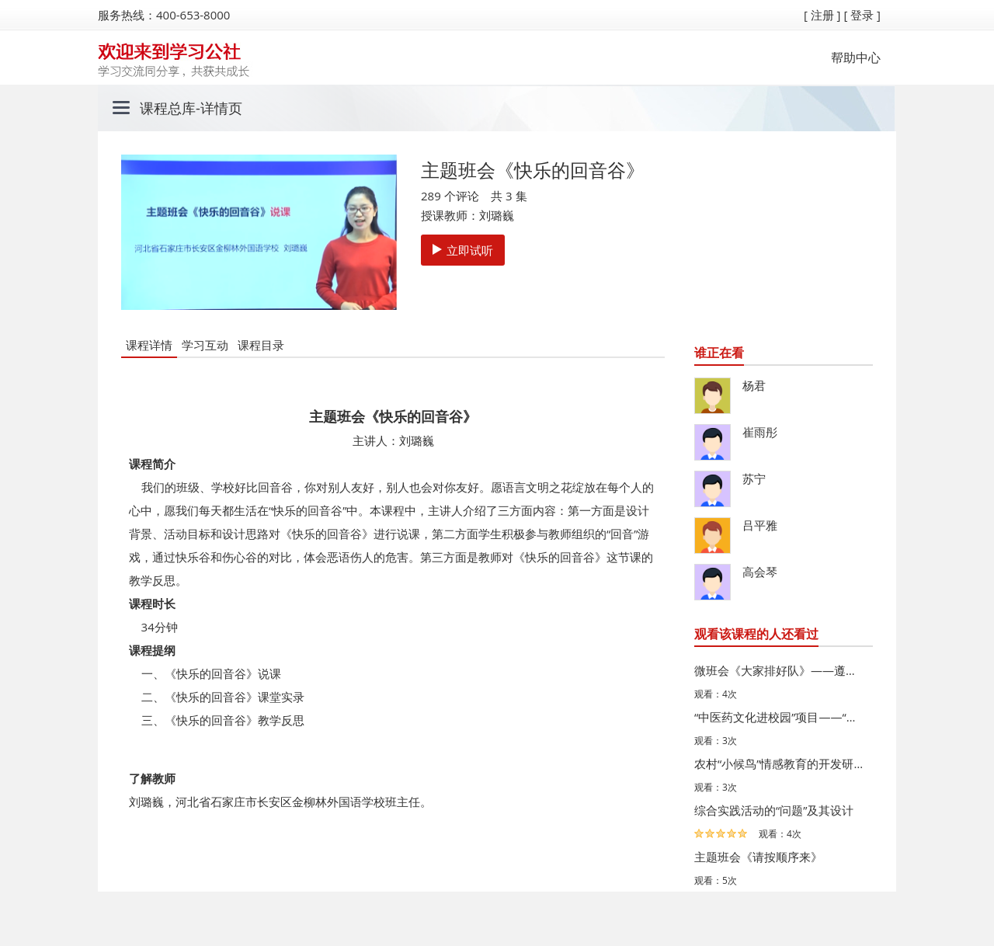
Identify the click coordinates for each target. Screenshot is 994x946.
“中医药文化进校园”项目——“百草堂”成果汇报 (779, 717)
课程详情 (149, 345)
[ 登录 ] (862, 15)
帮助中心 (856, 57)
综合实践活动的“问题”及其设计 (773, 810)
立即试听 (463, 250)
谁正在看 (719, 352)
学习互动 (205, 345)
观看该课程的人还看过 (756, 633)
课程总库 (168, 108)
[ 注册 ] (822, 15)
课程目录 (261, 345)
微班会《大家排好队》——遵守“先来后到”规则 (779, 670)
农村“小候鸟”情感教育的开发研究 (779, 763)
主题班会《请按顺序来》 (758, 856)
